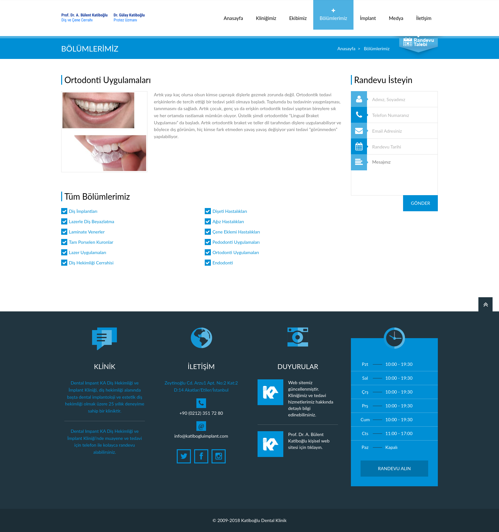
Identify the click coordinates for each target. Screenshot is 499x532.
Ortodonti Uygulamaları (235, 252)
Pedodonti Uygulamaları (236, 242)
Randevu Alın (394, 468)
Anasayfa (233, 14)
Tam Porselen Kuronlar (91, 242)
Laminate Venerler (87, 231)
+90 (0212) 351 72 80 (201, 413)
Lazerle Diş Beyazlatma (91, 221)
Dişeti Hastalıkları (229, 211)
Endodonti (222, 262)
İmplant (368, 14)
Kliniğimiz (266, 14)
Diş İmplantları (83, 211)
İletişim (423, 14)
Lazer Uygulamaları (87, 252)
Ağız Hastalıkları (228, 221)
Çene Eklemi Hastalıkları (236, 231)
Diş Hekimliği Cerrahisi (91, 262)
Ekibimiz (298, 14)
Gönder (420, 203)
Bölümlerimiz (333, 14)
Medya (396, 14)
